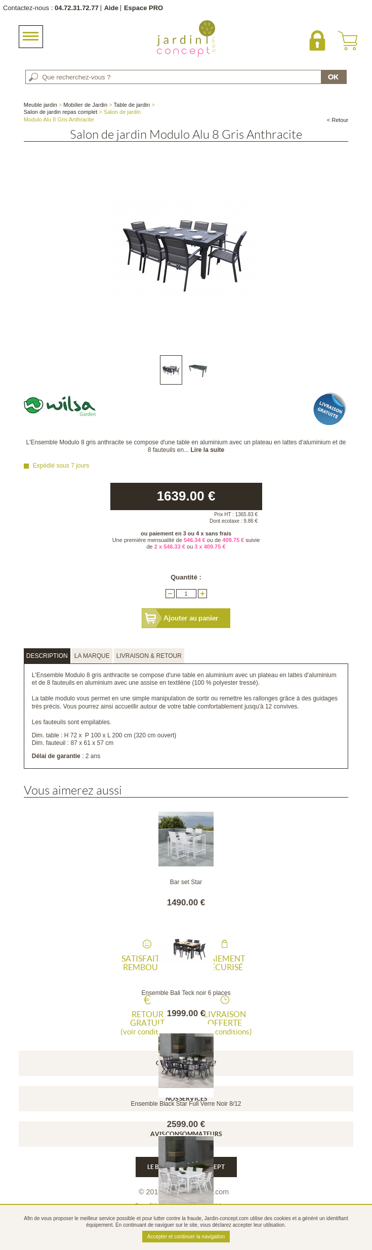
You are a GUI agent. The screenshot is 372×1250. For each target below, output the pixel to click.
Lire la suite (208, 449)
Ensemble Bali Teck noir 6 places (186, 992)
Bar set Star (186, 882)
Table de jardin (132, 105)
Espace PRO (143, 8)
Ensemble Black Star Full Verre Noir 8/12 (186, 1103)
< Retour (338, 120)
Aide (111, 8)
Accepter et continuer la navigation (186, 1236)
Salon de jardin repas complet (61, 112)
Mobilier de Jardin (85, 105)
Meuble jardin (40, 105)
